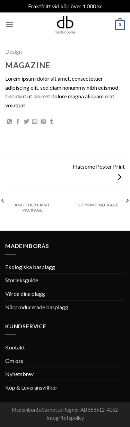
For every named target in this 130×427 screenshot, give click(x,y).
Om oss (14, 360)
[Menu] (9, 24)
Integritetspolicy (65, 418)
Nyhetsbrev (19, 374)
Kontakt (15, 347)
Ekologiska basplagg (30, 267)
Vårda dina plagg (25, 293)
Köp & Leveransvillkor (31, 387)
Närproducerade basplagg (36, 307)
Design (13, 51)
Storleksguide (21, 280)
